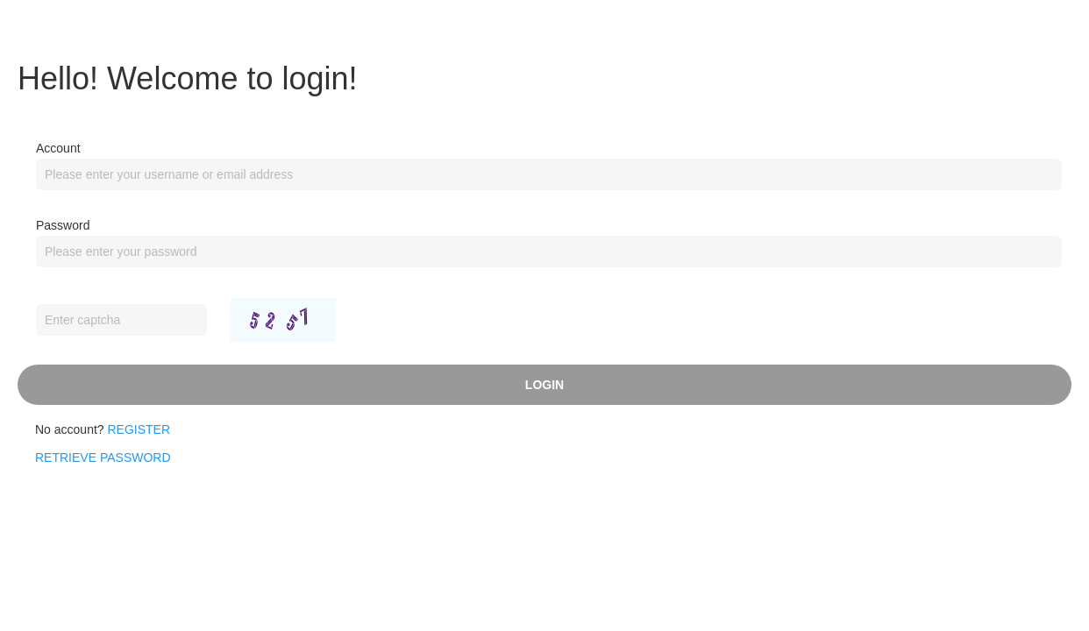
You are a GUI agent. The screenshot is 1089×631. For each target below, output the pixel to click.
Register (139, 429)
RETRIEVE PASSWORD (103, 457)
